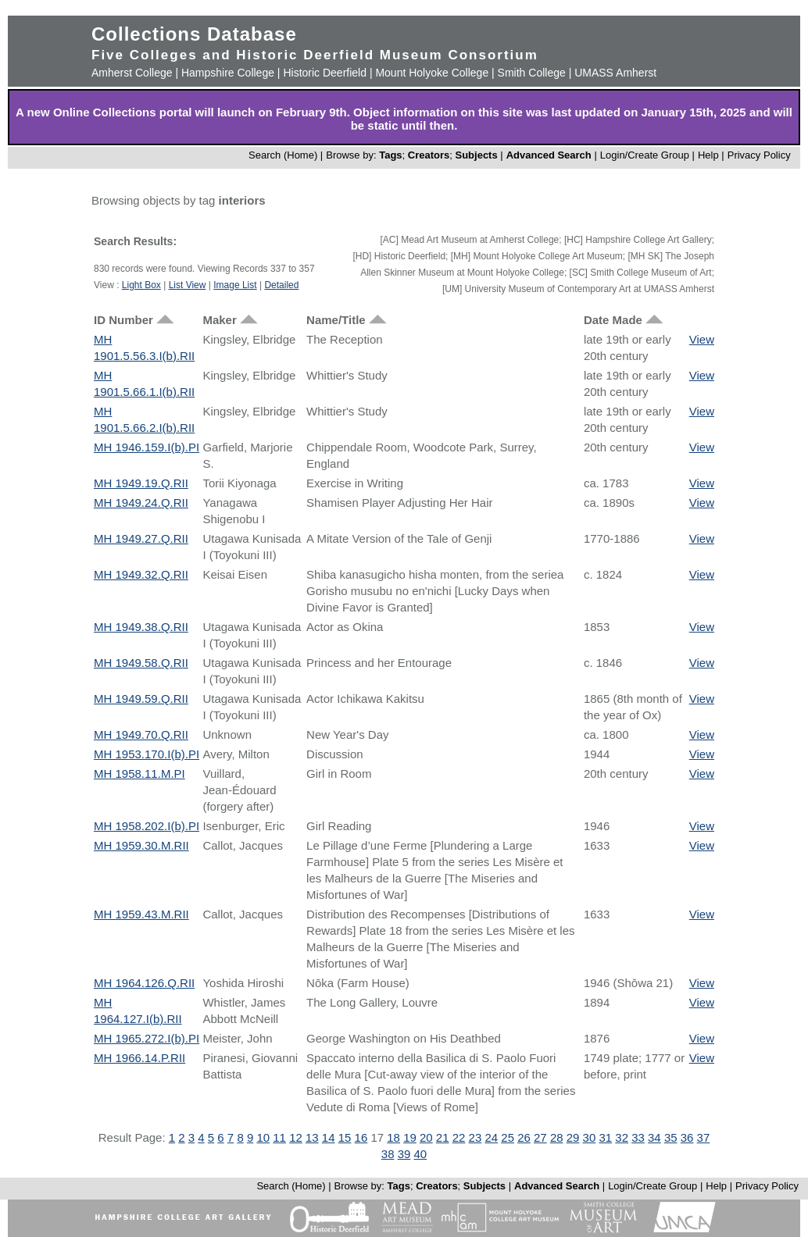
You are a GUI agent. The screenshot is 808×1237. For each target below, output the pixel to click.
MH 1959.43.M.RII (141, 914)
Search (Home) (282, 155)
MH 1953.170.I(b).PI (146, 754)
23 (475, 1137)
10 (263, 1137)
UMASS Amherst (615, 72)
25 (507, 1137)
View (701, 339)
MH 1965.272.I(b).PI (146, 1038)
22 (459, 1137)
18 (393, 1137)
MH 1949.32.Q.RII (141, 574)
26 (524, 1137)
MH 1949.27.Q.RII (141, 538)
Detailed (281, 285)
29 (573, 1137)
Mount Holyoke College (431, 72)
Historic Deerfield (324, 72)
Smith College (532, 72)
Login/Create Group (646, 155)
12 (295, 1137)
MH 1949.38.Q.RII (141, 626)
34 (654, 1137)
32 (621, 1137)
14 (328, 1137)
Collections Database (194, 34)
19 (410, 1137)
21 (442, 1137)
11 (279, 1137)
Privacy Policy (759, 155)
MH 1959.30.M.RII (141, 845)
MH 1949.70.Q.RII (141, 734)
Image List (234, 285)
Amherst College (132, 72)
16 (361, 1137)
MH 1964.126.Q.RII (144, 982)
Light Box (141, 285)
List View (187, 285)
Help (708, 155)
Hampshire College (227, 72)
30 (589, 1137)
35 (671, 1137)
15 (345, 1137)
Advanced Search (549, 155)
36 (687, 1137)
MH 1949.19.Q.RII (141, 483)
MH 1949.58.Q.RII (141, 662)
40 (420, 1153)
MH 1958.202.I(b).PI (146, 825)
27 (540, 1137)
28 (556, 1137)
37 (703, 1137)
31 (605, 1137)
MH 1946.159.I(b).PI (146, 447)
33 (638, 1137)
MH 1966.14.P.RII (139, 1057)
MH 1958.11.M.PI (139, 773)
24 (491, 1137)
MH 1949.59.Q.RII (141, 698)
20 (426, 1137)
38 (388, 1153)
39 (404, 1153)
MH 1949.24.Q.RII (141, 502)
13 (312, 1137)
